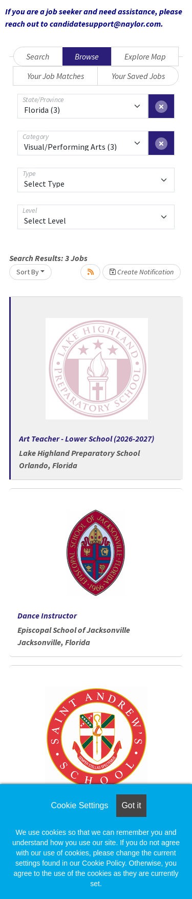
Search (37, 56)
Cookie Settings (79, 805)
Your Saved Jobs (138, 76)
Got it (131, 805)
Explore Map (145, 56)
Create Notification (142, 271)
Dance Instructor (47, 615)
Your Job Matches (55, 76)
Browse (87, 56)
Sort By (27, 271)
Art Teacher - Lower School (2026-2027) (86, 438)
